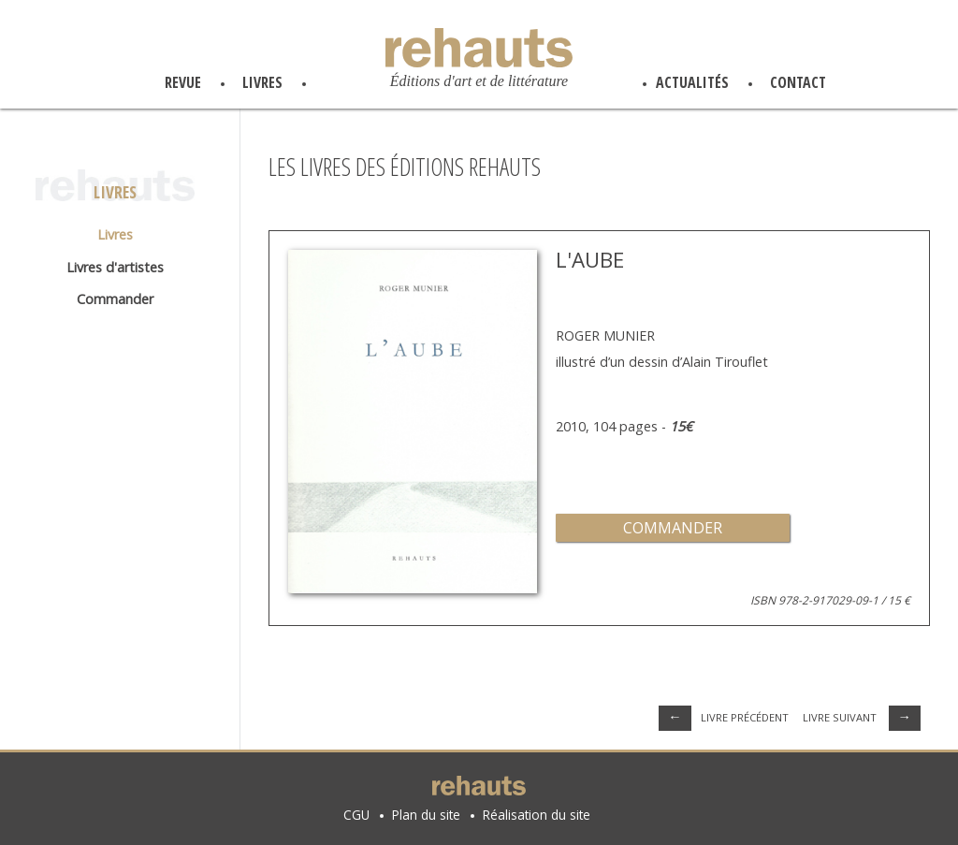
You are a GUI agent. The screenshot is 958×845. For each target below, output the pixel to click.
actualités (692, 82)
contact (798, 82)
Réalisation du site (536, 814)
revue (183, 82)
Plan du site (426, 814)
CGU (356, 814)
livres (262, 82)
